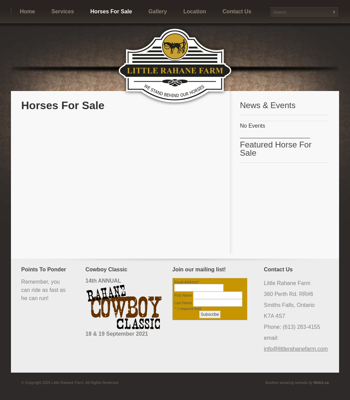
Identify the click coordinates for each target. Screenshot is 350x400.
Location (194, 11)
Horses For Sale (111, 11)
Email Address (186, 282)
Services (62, 11)
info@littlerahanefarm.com (296, 349)
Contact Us (237, 11)
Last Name (183, 303)
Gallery (157, 11)
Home (27, 11)
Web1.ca (321, 382)
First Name (183, 295)
